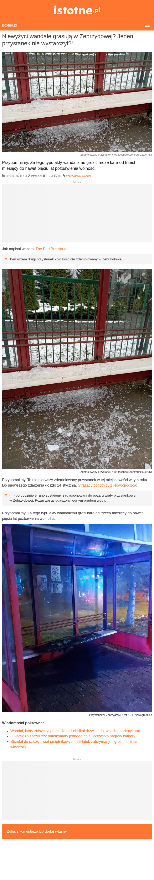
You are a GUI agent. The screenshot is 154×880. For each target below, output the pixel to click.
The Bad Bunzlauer (52, 249)
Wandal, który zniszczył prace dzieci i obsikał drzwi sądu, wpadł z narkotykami (75, 731)
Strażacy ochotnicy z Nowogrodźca (107, 485)
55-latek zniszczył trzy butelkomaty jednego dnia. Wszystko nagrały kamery (72, 736)
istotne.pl (77, 10)
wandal (86, 176)
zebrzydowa (73, 176)
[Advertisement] (77, 215)
